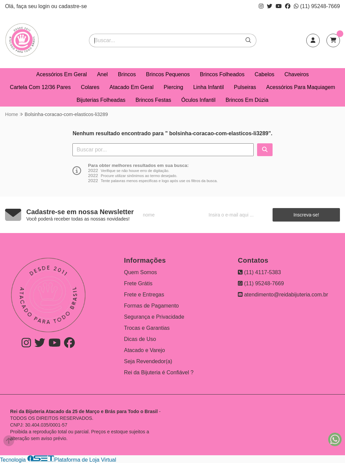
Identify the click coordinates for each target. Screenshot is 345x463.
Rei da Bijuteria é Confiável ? (158, 372)
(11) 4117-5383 (259, 272)
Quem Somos (140, 272)
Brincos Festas (153, 100)
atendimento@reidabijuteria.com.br (283, 294)
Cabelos (265, 74)
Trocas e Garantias (146, 328)
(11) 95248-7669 (317, 6)
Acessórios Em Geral (61, 74)
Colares (90, 87)
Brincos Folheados (222, 74)
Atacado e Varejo (144, 350)
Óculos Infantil (198, 100)
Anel (102, 74)
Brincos (127, 74)
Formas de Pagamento (151, 306)
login (44, 6)
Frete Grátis (138, 283)
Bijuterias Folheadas (100, 100)
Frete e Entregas (144, 294)
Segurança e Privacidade (154, 317)
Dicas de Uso (140, 339)
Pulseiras (245, 87)
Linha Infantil (208, 87)
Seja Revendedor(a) (148, 361)
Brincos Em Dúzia (247, 100)
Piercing (173, 87)
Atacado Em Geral (131, 87)
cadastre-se (73, 6)
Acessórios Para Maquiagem (300, 87)
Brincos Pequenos (168, 74)
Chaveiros (296, 74)
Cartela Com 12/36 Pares (40, 87)
